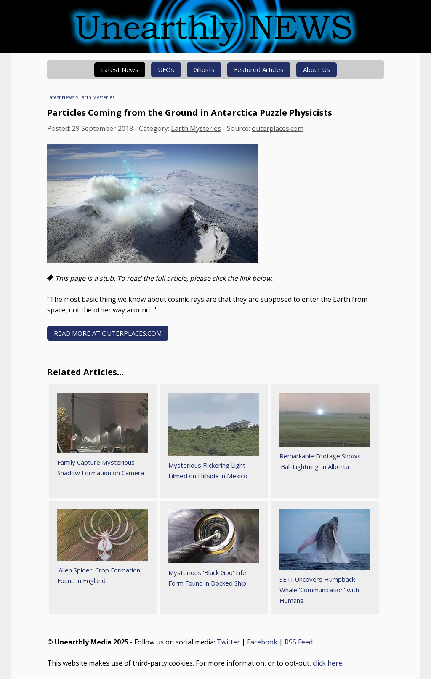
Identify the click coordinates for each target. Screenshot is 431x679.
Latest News (119, 69)
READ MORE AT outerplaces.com (108, 333)
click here (327, 663)
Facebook (262, 642)
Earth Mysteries (97, 97)
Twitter (228, 642)
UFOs (166, 69)
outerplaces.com (277, 128)
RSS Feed (299, 642)
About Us (316, 69)
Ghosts (204, 69)
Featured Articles (259, 69)
